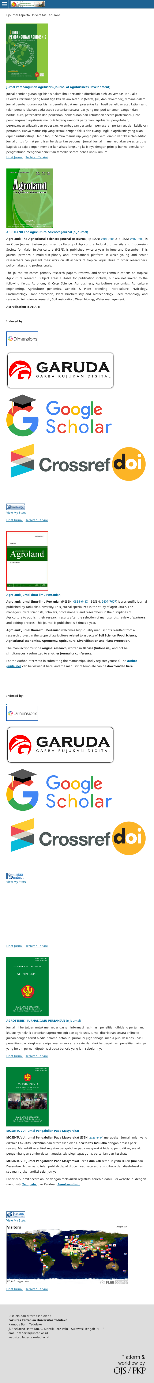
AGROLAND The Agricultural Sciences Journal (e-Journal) (47, 232)
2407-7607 (109, 601)
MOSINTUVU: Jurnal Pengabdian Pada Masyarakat (42, 1131)
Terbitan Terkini (37, 157)
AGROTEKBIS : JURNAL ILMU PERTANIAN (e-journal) (43, 1021)
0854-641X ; (81, 601)
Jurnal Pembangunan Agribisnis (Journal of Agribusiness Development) (58, 87)
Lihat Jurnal (14, 157)
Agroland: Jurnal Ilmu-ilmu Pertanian (33, 595)
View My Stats (16, 513)
